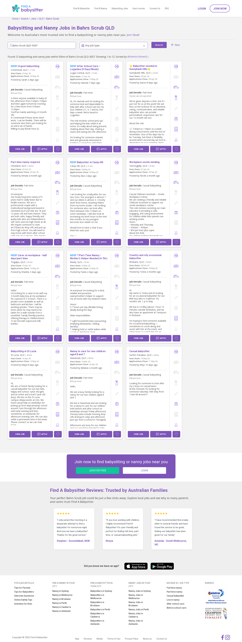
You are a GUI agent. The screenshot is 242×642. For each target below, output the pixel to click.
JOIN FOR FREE (97, 470)
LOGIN (144, 470)
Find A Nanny (100, 8)
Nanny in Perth (59, 603)
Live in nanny (173, 600)
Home (15, 18)
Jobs (33, 18)
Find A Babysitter (81, 8)
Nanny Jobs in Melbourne (136, 596)
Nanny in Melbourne (62, 595)
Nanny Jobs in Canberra (136, 615)
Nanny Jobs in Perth (139, 609)
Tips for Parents (22, 588)
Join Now (220, 8)
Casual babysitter (175, 596)
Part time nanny (174, 592)
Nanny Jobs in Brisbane (136, 604)
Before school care (176, 608)
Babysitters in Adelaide (97, 622)
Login (202, 8)
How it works (139, 8)
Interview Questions (24, 596)
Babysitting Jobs (120, 8)
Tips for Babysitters (24, 592)
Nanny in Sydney (60, 591)
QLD (41, 18)
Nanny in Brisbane (61, 599)
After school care (175, 604)
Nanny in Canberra (61, 607)
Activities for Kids (23, 604)
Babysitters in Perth (100, 609)
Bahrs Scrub (52, 18)
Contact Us (155, 8)
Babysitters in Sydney (101, 591)
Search (24, 18)
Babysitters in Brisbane (97, 604)
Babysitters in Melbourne (97, 596)
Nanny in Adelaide (61, 611)
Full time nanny (174, 588)
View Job (20, 149)
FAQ (167, 8)
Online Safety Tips (23, 600)
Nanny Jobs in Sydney (140, 591)
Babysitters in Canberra (97, 615)
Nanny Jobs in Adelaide (136, 622)
